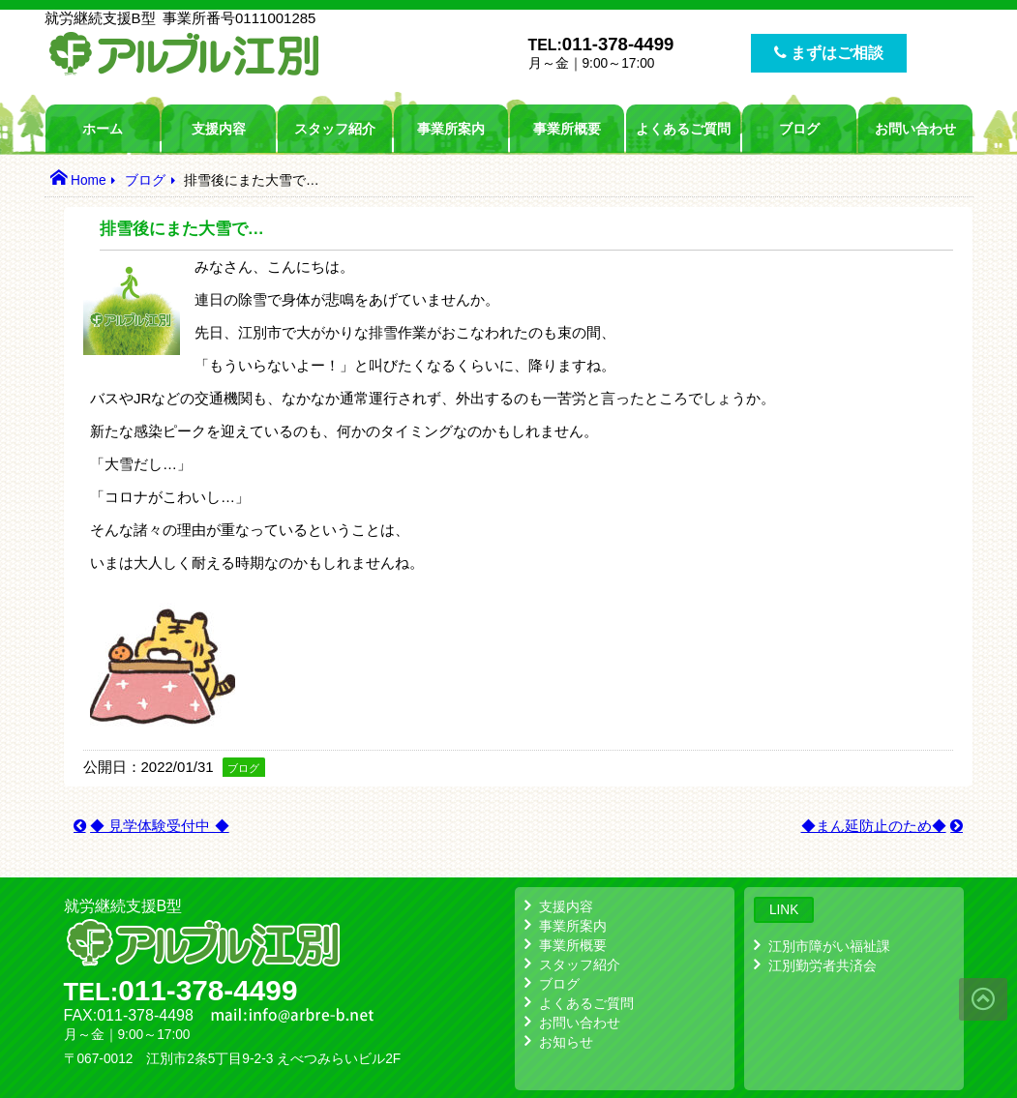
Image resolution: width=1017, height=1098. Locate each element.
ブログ (799, 128)
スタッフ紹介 (334, 128)
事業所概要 (567, 128)
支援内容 (219, 128)
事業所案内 (451, 128)
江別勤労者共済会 (822, 965)
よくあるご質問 (683, 128)
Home (88, 180)
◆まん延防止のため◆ (873, 825)
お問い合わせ (915, 128)
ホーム (102, 128)
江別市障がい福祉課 (829, 946)
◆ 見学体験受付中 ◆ (159, 825)
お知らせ (566, 1042)
